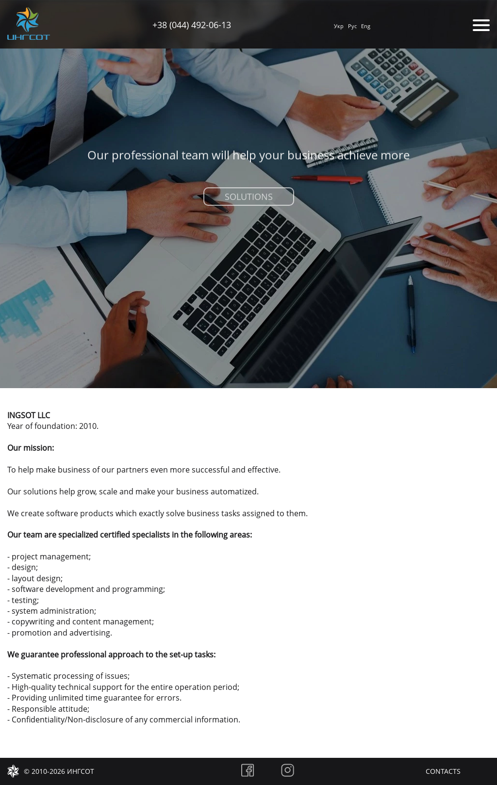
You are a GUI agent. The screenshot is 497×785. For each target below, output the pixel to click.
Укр (339, 26)
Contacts (443, 771)
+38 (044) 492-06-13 (191, 25)
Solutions (249, 199)
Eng (365, 26)
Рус (352, 26)
